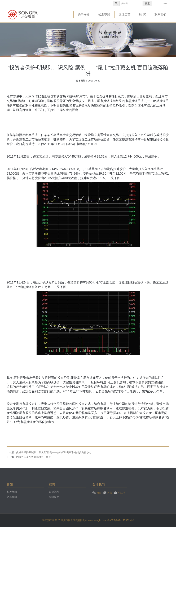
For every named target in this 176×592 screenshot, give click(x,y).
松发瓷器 (104, 14)
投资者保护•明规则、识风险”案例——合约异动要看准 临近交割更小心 (53, 452)
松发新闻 (12, 491)
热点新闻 (12, 497)
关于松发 (84, 14)
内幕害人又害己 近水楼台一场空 (33, 456)
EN (171, 3)
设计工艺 (124, 14)
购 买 (142, 14)
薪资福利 (54, 491)
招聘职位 (54, 497)
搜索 (153, 3)
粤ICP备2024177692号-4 (120, 520)
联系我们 (160, 14)
